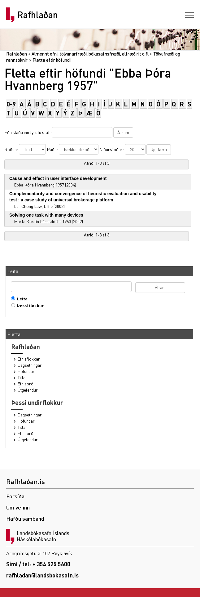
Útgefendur (28, 390)
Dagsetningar (30, 365)
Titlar (22, 377)
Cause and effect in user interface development (58, 178)
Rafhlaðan (37, 14)
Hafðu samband (25, 518)
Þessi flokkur (29, 305)
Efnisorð (25, 383)
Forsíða (15, 496)
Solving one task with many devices (46, 215)
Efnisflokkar (29, 358)
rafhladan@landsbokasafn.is (42, 575)
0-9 (11, 104)
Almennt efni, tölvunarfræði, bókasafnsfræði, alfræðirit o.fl (90, 53)
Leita (21, 298)
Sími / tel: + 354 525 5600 (38, 564)
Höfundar (26, 371)
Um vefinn (18, 507)
